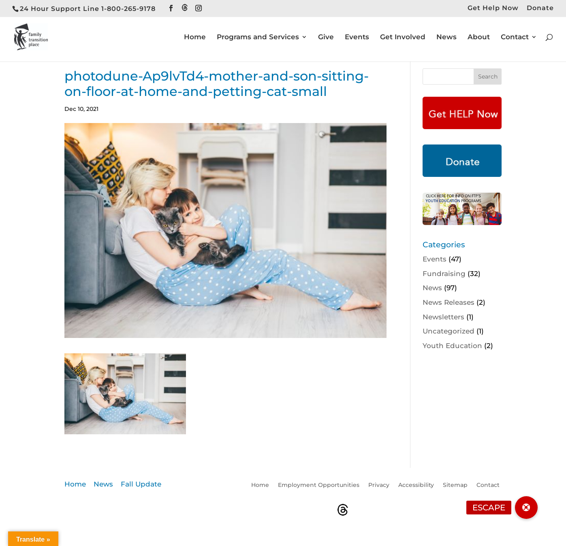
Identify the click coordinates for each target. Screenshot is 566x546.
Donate (540, 8)
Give (326, 37)
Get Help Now (493, 8)
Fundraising (444, 274)
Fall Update (141, 484)
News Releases (448, 302)
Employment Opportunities (318, 485)
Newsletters (443, 317)
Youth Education (452, 346)
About (479, 37)
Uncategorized (448, 331)
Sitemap (455, 485)
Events (357, 37)
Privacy (378, 485)
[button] (526, 507)
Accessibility (416, 485)
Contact (515, 37)
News (446, 37)
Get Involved (402, 37)
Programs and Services (258, 37)
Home (195, 37)
